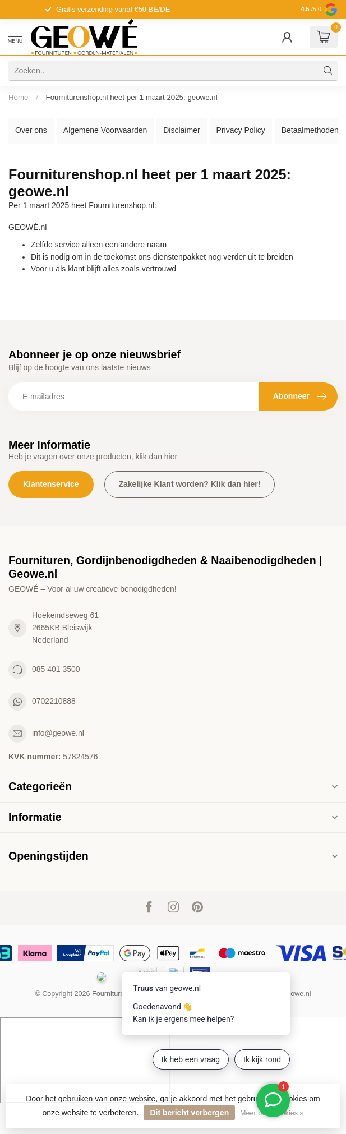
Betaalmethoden (310, 130)
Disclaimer (181, 130)
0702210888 (54, 701)
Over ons (31, 130)
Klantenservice (51, 484)
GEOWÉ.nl (27, 227)
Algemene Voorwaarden (105, 130)
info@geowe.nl (58, 733)
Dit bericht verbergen (189, 1112)
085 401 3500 (56, 669)
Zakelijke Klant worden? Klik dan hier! (190, 484)
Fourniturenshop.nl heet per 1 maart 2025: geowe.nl (132, 97)
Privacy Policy (240, 130)
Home (18, 97)
